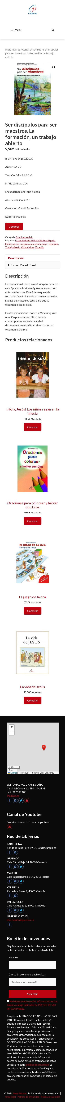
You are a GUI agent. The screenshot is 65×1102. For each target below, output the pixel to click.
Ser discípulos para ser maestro (31, 244)
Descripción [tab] (16, 258)
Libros (16, 49)
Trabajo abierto (12, 247)
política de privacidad (37, 1064)
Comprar (14, 226)
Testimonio (52, 244)
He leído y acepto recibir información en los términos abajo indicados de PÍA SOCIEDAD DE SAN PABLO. (32, 1005)
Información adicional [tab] (22, 265)
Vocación (39, 247)
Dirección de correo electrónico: (27, 974)
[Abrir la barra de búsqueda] (53, 30)
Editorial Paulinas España (43, 240)
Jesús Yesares (20, 1093)
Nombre (13, 957)
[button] (54, 67)
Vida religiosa (27, 247)
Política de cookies (50, 1096)
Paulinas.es (13, 795)
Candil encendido (31, 49)
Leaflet (12, 773)
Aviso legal (10, 1096)
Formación (10, 244)
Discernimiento (22, 240)
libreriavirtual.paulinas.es (20, 920)
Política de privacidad (28, 1096)
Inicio (8, 49)
